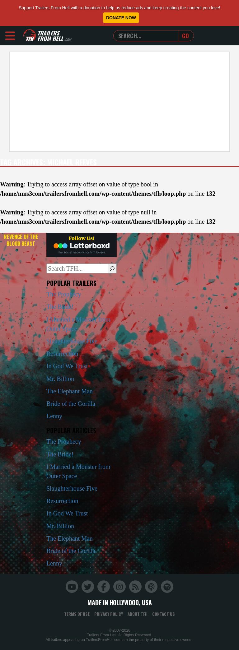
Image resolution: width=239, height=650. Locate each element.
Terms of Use (77, 614)
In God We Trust (67, 366)
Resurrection (62, 353)
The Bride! (59, 306)
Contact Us (163, 614)
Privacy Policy (108, 614)
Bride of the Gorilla (70, 403)
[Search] (112, 268)
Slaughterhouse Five (71, 341)
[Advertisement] (119, 101)
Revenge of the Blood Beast (21, 240)
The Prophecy (63, 294)
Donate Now (121, 17)
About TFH (138, 614)
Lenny (54, 416)
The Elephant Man (69, 391)
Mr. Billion (60, 378)
